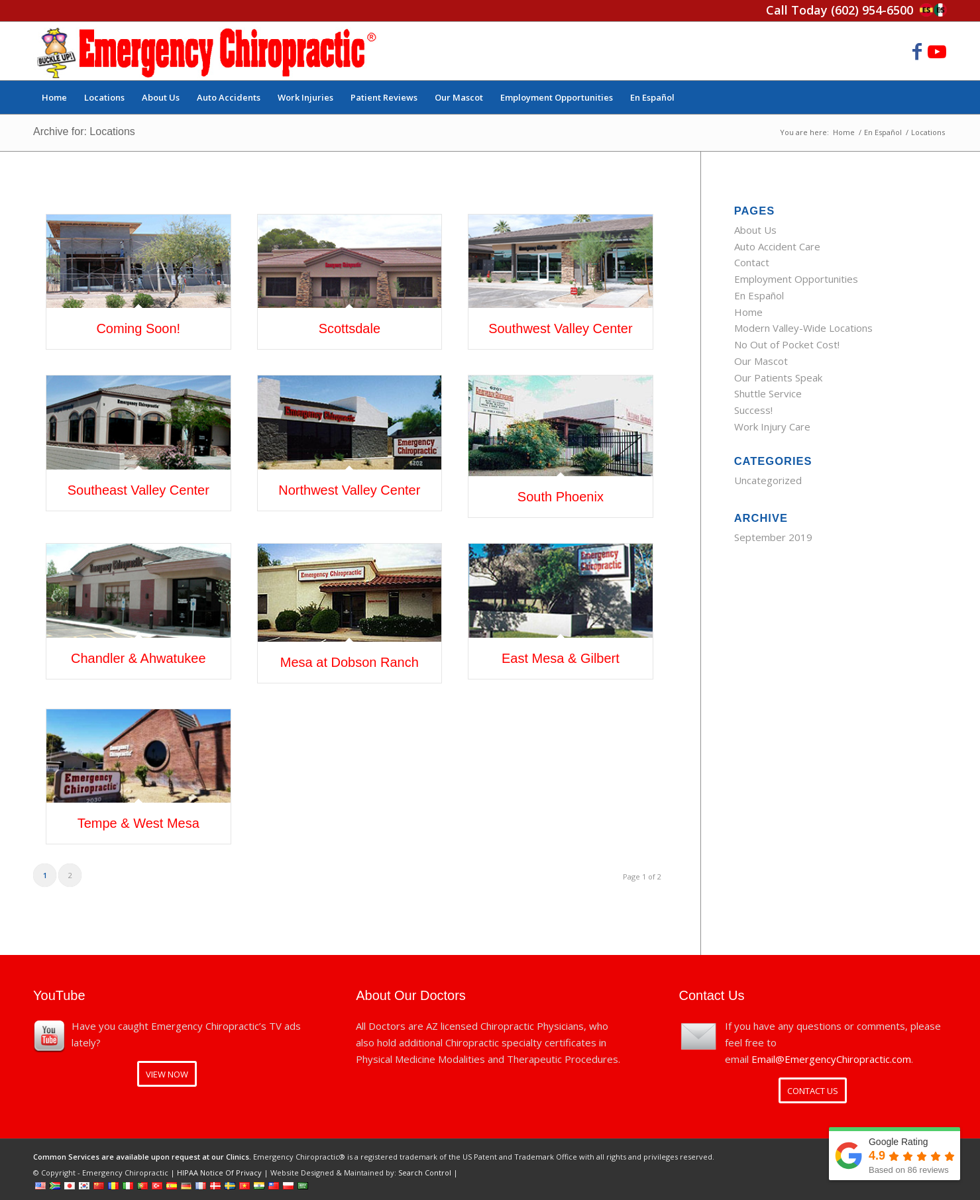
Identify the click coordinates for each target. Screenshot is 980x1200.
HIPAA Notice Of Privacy (219, 1172)
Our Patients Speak (778, 377)
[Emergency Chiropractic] (206, 51)
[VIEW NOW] (167, 1074)
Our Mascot (761, 361)
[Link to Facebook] (917, 51)
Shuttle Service (768, 393)
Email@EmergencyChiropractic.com (831, 1059)
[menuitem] (54, 97)
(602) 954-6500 (872, 10)
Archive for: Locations (84, 131)
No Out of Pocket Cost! (787, 344)
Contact (751, 262)
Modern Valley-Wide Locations (803, 327)
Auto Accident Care (777, 246)
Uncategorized (768, 480)
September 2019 (773, 537)
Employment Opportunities (796, 278)
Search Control (424, 1172)
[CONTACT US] (813, 1090)
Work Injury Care (772, 426)
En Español (759, 295)
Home (748, 312)
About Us (755, 229)
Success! (753, 410)
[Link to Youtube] (937, 51)
